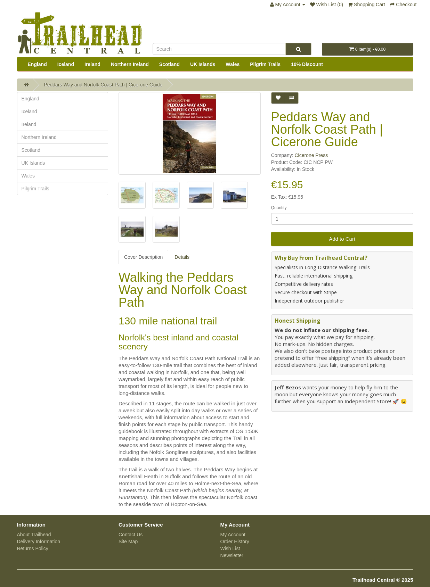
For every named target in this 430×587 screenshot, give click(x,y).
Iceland (65, 64)
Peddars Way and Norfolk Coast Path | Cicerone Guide (103, 85)
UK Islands (202, 64)
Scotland (169, 64)
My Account (232, 534)
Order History (234, 541)
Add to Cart (342, 239)
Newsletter (231, 555)
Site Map (128, 541)
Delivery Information (38, 541)
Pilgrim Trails (265, 64)
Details (182, 257)
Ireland (92, 64)
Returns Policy (32, 548)
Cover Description (143, 257)
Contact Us (131, 534)
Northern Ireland (130, 64)
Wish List (230, 548)
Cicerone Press (311, 155)
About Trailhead (34, 534)
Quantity (279, 207)
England (37, 64)
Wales (233, 64)
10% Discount (307, 64)
